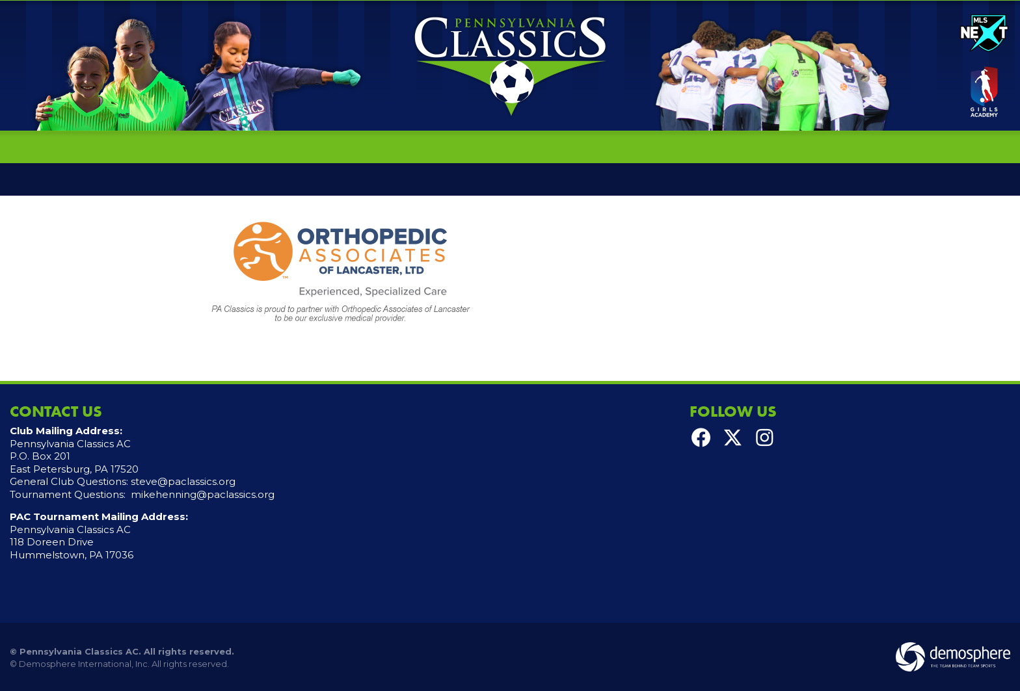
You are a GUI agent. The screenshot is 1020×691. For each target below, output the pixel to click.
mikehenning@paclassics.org (203, 494)
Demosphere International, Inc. (84, 663)
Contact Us (56, 411)
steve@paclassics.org (183, 481)
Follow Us (733, 411)
